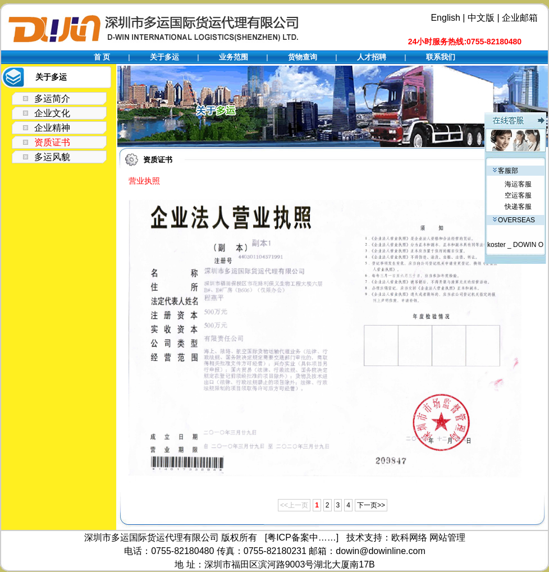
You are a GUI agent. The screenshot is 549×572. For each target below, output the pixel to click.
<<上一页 (294, 505)
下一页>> (371, 505)
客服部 (505, 171)
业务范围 (233, 57)
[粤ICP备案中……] (302, 537)
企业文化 (52, 113)
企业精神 (52, 127)
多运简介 (52, 98)
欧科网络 (409, 537)
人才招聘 (371, 57)
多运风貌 (52, 157)
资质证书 (52, 142)
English (445, 17)
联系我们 (440, 57)
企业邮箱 (520, 17)
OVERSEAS (514, 220)
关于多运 (164, 57)
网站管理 (447, 537)
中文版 (481, 17)
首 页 (102, 57)
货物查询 (302, 57)
